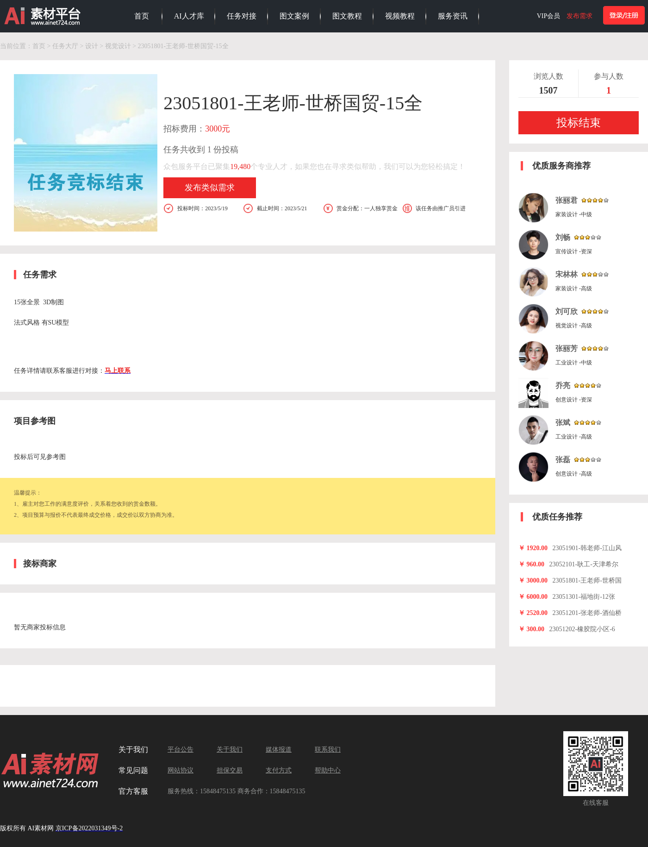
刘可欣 (566, 311)
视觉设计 (118, 46)
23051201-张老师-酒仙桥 (587, 612)
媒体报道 (279, 749)
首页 (141, 16)
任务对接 (241, 16)
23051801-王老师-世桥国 (587, 580)
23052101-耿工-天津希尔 (583, 564)
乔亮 (562, 385)
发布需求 (579, 16)
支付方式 (279, 770)
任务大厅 (65, 46)
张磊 (562, 460)
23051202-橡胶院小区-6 (582, 629)
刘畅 (562, 237)
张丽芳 (566, 348)
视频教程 (400, 16)
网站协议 (180, 770)
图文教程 (347, 16)
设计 (91, 46)
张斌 (562, 423)
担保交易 (230, 770)
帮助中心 (328, 770)
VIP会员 (549, 16)
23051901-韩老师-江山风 (587, 548)
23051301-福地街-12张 (584, 596)
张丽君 (566, 200)
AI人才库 (189, 16)
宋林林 (566, 274)
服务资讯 (452, 16)
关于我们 (230, 749)
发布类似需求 (210, 187)
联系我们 (328, 749)
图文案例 (294, 16)
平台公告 (180, 749)
